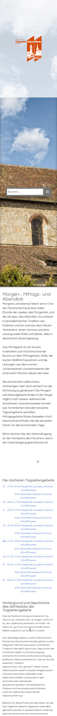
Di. (4, 564)
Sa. (4, 525)
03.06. (10, 580)
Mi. (4, 486)
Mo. (5, 556)
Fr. (4, 510)
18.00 (17, 494)
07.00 (17, 486)
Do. (4, 502)
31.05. (10, 541)
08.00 (17, 525)
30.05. (10, 525)
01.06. (10, 556)
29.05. (10, 510)
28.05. (10, 502)
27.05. (10, 486)
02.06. (10, 564)
